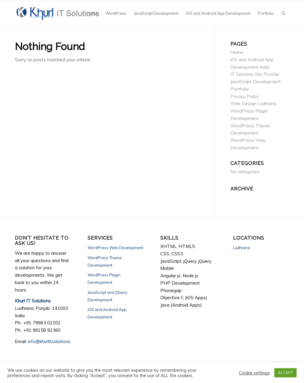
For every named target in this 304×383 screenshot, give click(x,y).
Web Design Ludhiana (253, 103)
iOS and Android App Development (107, 313)
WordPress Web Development (115, 247)
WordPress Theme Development (105, 261)
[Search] (283, 13)
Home (236, 52)
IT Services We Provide (254, 74)
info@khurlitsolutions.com (54, 341)
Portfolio (239, 89)
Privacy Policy (244, 96)
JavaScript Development (255, 81)
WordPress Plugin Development (104, 279)
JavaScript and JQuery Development (107, 296)
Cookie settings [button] (254, 373)
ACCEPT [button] (285, 372)
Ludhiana (241, 247)
